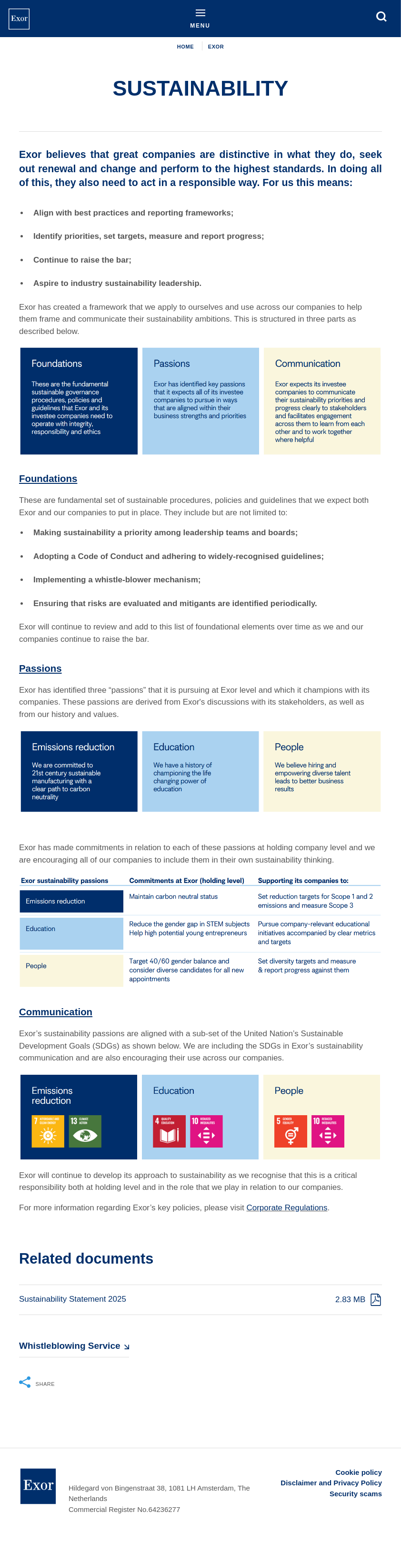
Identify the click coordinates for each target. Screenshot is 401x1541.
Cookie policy (358, 1472)
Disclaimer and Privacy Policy (331, 1483)
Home (185, 46)
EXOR (216, 46)
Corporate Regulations (286, 1207)
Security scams (356, 1494)
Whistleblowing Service (69, 1346)
